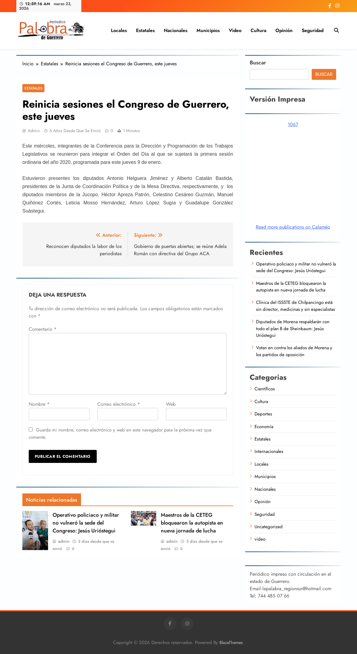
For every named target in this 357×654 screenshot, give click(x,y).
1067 (293, 124)
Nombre (39, 404)
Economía (264, 426)
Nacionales (175, 30)
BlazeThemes (231, 642)
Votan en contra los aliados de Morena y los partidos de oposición (294, 351)
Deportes (263, 414)
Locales (119, 30)
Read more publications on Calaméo (293, 226)
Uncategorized (269, 526)
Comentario (43, 329)
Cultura (258, 30)
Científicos (265, 389)
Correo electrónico (118, 404)
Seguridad (312, 30)
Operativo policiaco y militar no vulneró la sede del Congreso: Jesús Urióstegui (86, 523)
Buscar (258, 63)
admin (34, 131)
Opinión (284, 30)
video (235, 30)
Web (171, 404)
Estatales (145, 30)
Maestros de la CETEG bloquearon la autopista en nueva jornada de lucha (192, 523)
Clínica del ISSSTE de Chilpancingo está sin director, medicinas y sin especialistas (295, 305)
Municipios (208, 30)
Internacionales (269, 451)
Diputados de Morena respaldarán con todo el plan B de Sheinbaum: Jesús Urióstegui (292, 328)
